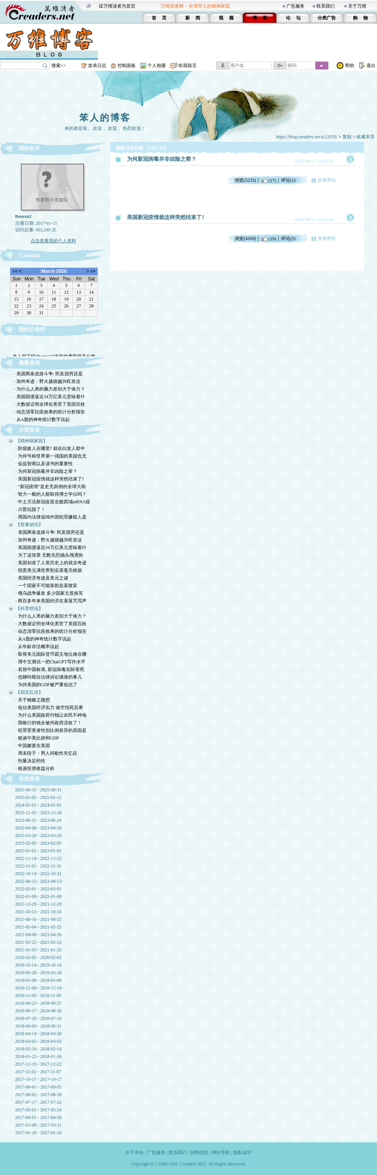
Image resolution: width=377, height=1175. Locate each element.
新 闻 (192, 18)
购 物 (360, 18)
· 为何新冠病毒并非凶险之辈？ (46, 471)
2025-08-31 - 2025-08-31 (38, 789)
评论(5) (288, 238)
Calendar (29, 255)
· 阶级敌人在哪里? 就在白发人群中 (50, 448)
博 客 (259, 18)
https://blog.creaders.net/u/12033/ (306, 136)
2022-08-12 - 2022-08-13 (38, 881)
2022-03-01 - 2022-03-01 (38, 889)
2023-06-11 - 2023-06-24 (38, 820)
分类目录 (29, 430)
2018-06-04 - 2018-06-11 (38, 1026)
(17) (268, 180)
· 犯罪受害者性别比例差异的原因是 (51, 730)
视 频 (226, 18)
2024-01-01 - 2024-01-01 (38, 805)
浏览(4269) (245, 238)
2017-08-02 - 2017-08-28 (38, 1094)
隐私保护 (242, 1152)
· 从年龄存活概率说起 (37, 646)
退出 (370, 65)
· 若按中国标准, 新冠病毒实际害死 (50, 669)
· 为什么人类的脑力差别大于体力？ (49, 389)
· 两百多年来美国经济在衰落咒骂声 (51, 601)
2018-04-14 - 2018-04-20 (38, 1033)
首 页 (159, 18)
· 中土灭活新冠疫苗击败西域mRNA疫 (53, 501)
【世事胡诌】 (29, 524)
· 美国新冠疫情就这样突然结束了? (50, 479)
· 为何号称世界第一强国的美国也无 (51, 456)
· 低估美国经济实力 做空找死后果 (49, 707)
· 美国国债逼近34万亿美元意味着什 (49, 396)
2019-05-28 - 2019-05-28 (38, 972)
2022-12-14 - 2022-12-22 (38, 858)
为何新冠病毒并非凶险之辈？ (161, 159)
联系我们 (325, 6)
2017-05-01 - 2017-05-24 (38, 1110)
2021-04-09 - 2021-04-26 (38, 934)
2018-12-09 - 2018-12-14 (38, 988)
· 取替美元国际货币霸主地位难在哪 (51, 654)
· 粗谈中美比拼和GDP (37, 738)
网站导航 (221, 1152)
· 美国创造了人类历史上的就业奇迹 (51, 562)
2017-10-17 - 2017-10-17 (38, 1079)
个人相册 (157, 65)
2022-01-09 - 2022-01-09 (38, 896)
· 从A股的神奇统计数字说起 (42, 419)
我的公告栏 (32, 329)
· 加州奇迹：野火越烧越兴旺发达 (47, 381)
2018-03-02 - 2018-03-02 (38, 1041)
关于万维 (357, 6)
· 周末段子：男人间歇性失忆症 (46, 753)
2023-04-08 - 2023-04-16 (38, 828)
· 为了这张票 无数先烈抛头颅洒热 (49, 555)
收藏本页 (365, 136)
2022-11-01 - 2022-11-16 (38, 866)
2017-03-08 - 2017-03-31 (38, 1125)
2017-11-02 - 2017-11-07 (38, 1071)
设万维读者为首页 (117, 6)
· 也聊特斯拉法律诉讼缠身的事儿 (49, 677)
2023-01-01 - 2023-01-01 (38, 850)
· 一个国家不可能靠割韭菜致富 (46, 585)
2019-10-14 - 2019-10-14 (38, 965)
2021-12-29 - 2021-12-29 (38, 904)
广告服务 (295, 6)
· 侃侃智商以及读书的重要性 (44, 463)
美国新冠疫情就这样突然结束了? (165, 217)
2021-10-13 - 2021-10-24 (38, 911)
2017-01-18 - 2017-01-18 (38, 1132)
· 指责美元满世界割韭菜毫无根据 (49, 570)
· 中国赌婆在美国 (33, 745)
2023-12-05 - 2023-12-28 (38, 812)
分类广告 (327, 18)
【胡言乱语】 (29, 692)
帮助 (349, 65)
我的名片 (29, 148)
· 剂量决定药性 (30, 761)
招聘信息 (199, 1152)
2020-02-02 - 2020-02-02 (38, 957)
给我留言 (187, 65)
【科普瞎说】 (29, 608)
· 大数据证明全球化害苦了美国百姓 (49, 404)
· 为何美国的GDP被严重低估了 (46, 684)
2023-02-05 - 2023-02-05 (38, 843)
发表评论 (327, 180)
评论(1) (288, 180)
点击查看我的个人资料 (53, 240)
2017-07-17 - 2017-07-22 (38, 1102)
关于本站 (134, 1152)
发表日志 (97, 65)
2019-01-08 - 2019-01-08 (38, 980)
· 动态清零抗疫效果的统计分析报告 (49, 412)
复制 (346, 136)
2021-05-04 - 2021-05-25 (38, 927)
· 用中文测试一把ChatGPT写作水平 (50, 661)
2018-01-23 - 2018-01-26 (38, 1056)
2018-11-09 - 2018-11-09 (38, 995)
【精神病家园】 (32, 440)
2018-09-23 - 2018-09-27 (38, 1003)
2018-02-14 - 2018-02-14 (38, 1049)
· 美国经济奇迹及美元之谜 (42, 578)
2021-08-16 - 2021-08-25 (38, 919)
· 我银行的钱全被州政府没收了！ (49, 722)
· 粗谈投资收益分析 (35, 768)
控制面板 (126, 65)
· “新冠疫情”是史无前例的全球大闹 (51, 486)
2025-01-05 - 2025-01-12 (38, 797)
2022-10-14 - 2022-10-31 (38, 873)
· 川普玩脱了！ (30, 509)
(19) (268, 238)
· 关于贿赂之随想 (33, 700)
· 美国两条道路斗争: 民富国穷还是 (48, 373)
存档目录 (29, 779)
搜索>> (58, 65)
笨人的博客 (105, 118)
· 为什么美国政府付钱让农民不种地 (51, 715)
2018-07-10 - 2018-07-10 (38, 1018)
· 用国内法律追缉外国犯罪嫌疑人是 (51, 517)
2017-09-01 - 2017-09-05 (38, 1087)
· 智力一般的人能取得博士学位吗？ (51, 494)
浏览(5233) (245, 180)
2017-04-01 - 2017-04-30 (38, 1117)
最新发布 (29, 363)
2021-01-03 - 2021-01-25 (38, 949)
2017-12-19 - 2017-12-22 (38, 1064)
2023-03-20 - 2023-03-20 (38, 835)
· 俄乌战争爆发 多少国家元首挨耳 (49, 593)
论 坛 (293, 18)
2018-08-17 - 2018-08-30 (38, 1010)
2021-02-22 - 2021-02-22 (38, 942)
